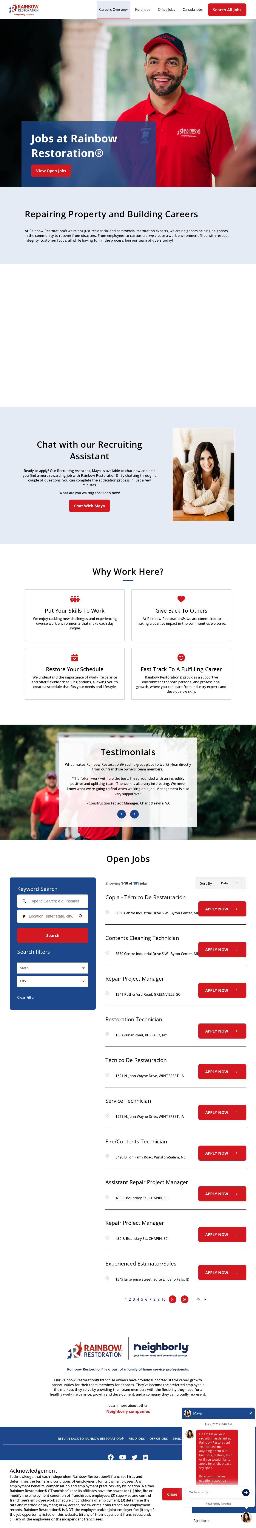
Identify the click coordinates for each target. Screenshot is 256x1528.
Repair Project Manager (134, 978)
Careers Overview (113, 10)
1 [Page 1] (126, 1299)
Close (172, 1494)
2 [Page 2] (130, 1299)
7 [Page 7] (150, 1299)
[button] (80, 916)
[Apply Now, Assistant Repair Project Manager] (222, 1193)
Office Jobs (166, 10)
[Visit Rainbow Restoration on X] (134, 1458)
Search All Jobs (227, 9)
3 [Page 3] (134, 1299)
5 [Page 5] (142, 1299)
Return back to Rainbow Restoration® (91, 1438)
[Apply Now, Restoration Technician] (222, 1031)
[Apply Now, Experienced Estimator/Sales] (222, 1272)
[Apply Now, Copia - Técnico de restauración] (222, 908)
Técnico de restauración (136, 1060)
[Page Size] (199, 1299)
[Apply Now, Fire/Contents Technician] (222, 1153)
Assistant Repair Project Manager (146, 1182)
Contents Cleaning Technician (142, 937)
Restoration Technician (133, 1019)
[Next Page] (172, 1299)
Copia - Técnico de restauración (145, 897)
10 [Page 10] (163, 1299)
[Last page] (184, 1299)
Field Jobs (142, 10)
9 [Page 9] (158, 1299)
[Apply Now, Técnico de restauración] (222, 1071)
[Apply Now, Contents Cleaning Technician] (222, 949)
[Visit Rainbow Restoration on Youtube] (122, 1458)
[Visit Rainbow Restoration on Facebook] (111, 1458)
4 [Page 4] (138, 1299)
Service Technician (128, 1100)
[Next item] (134, 814)
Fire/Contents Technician (136, 1141)
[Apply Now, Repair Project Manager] (222, 990)
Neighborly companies (128, 1412)
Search (52, 935)
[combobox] (51, 916)
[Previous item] (121, 814)
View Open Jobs (51, 170)
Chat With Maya (89, 505)
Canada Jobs (193, 10)
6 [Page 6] (146, 1299)
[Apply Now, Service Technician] (222, 1112)
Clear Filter (26, 997)
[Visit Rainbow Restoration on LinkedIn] (145, 1458)
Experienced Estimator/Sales (140, 1263)
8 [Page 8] (154, 1299)
